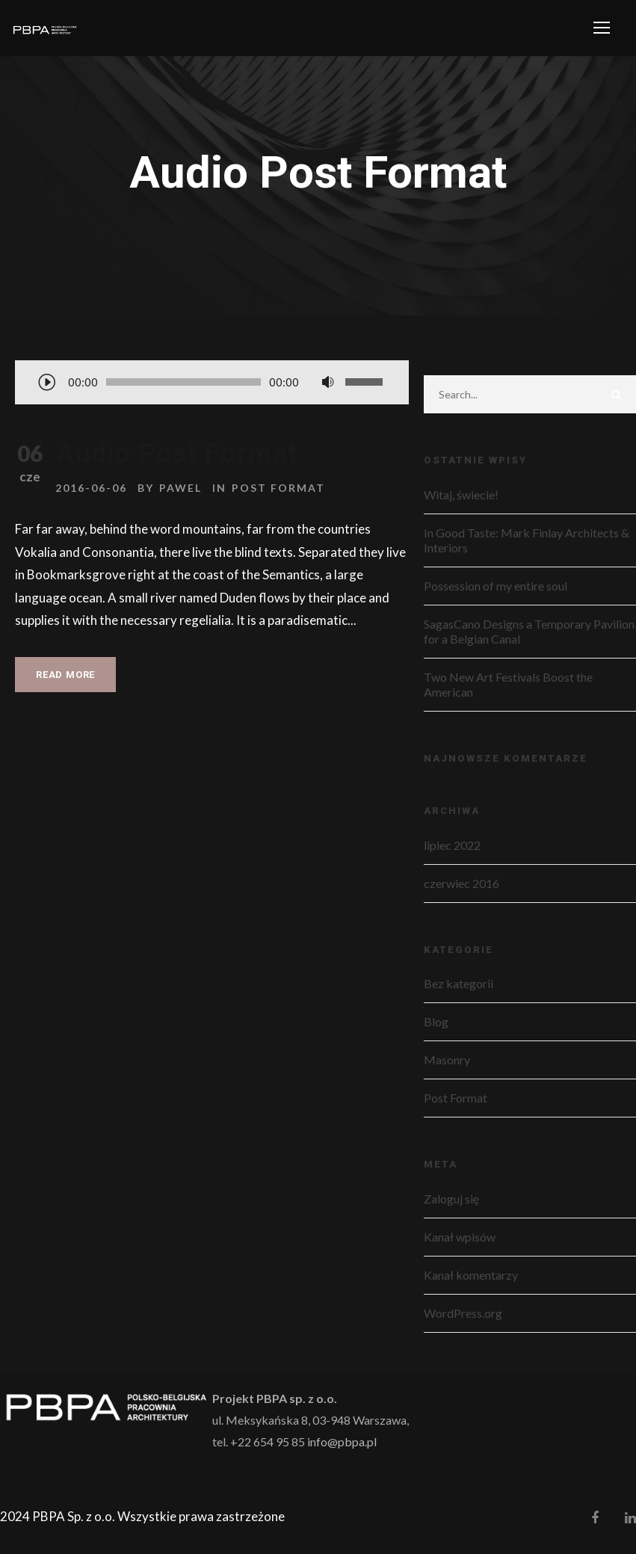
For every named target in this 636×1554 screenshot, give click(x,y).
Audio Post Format (176, 453)
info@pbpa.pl (342, 1441)
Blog (436, 1021)
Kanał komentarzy (471, 1275)
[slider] (183, 382)
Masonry (447, 1059)
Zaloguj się (451, 1198)
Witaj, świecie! (461, 494)
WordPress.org (463, 1313)
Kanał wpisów (459, 1237)
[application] (212, 383)
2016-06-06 (91, 487)
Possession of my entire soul (495, 586)
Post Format (278, 487)
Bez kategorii (458, 983)
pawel (180, 487)
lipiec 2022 (452, 845)
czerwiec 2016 (461, 883)
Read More (65, 674)
